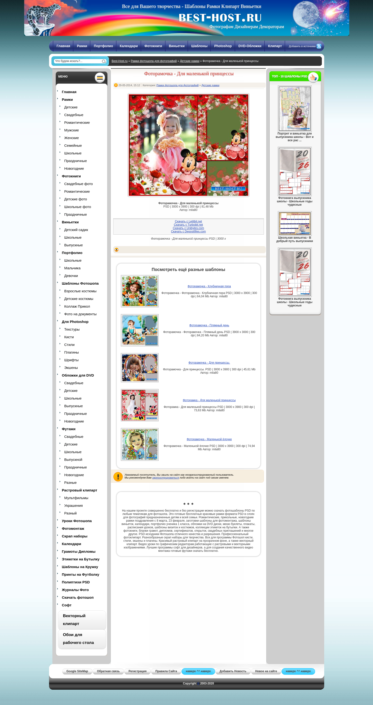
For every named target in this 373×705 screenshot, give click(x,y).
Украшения (73, 505)
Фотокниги (153, 46)
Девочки (71, 276)
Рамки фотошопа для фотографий (154, 61)
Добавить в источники (302, 46)
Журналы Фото (75, 590)
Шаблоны (199, 46)
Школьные (73, 153)
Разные (70, 482)
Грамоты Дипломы (79, 551)
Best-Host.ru (120, 61)
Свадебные (74, 115)
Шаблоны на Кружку (80, 567)
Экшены (71, 368)
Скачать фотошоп (78, 597)
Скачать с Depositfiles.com (188, 231)
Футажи (69, 429)
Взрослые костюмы (80, 291)
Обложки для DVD (78, 375)
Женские (71, 138)
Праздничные (75, 161)
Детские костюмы (78, 299)
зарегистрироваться (165, 477)
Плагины (71, 352)
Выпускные (73, 245)
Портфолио (103, 46)
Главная (63, 46)
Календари (129, 46)
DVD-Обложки (250, 46)
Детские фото (75, 199)
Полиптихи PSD (76, 582)
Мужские (71, 130)
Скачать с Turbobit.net (188, 224)
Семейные (73, 145)
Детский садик (76, 230)
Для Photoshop (75, 322)
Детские (71, 107)
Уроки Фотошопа (77, 521)
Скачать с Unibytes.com (188, 228)
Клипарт (275, 46)
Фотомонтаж (73, 528)
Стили (69, 345)
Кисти (69, 337)
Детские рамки (189, 61)
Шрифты (71, 360)
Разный (70, 513)
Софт (67, 605)
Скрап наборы (75, 536)
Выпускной (73, 459)
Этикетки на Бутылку (81, 559)
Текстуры (72, 329)
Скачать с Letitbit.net (188, 221)
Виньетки (177, 46)
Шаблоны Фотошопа (80, 283)
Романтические (77, 122)
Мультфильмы (76, 498)
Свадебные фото (78, 184)
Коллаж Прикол (77, 306)
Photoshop (223, 46)
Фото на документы (80, 314)
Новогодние (74, 168)
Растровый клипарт (79, 490)
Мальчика (72, 268)
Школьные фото (77, 207)
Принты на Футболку (80, 574)
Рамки (82, 46)
